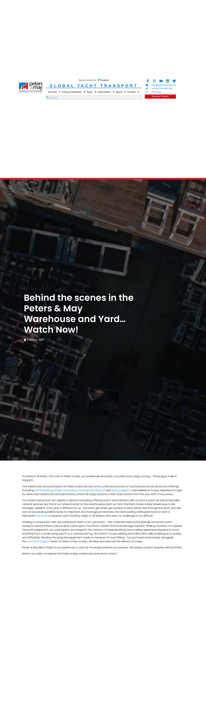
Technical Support (38, 541)
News (92, 92)
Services (54, 92)
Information (106, 92)
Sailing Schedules (74, 92)
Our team (42, 516)
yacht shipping (43, 490)
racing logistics (121, 490)
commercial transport (91, 490)
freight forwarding (65, 490)
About (121, 92)
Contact (133, 92)
